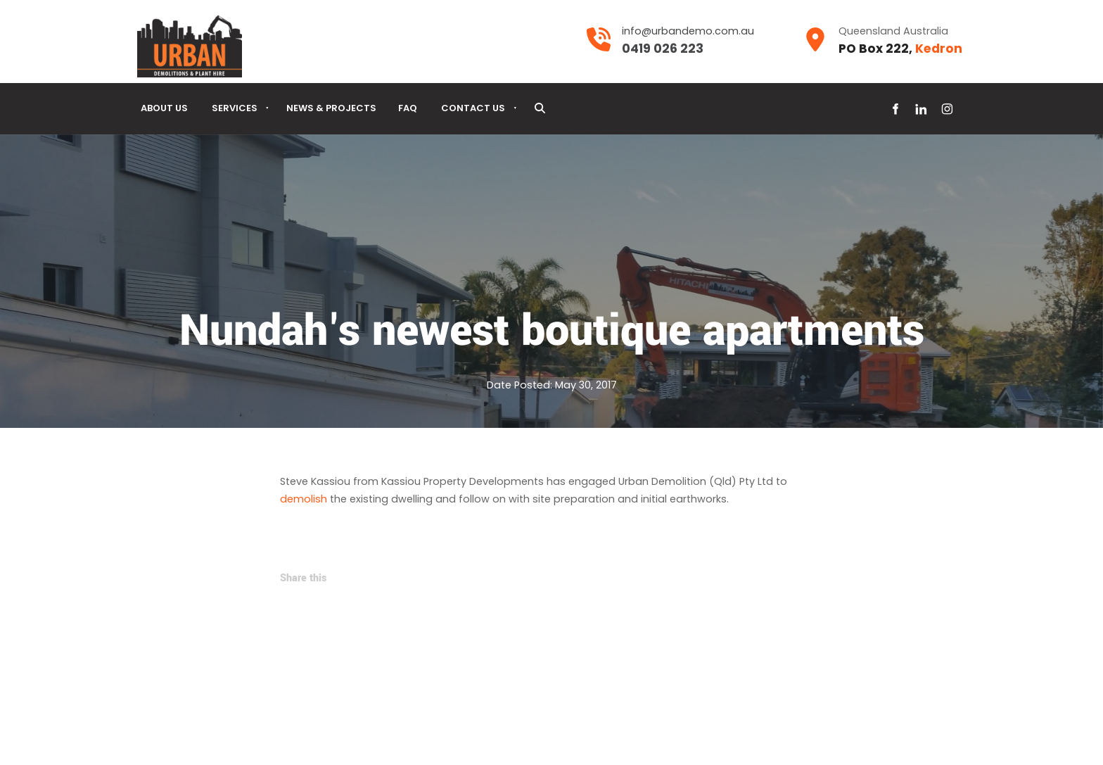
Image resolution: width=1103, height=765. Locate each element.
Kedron (938, 48)
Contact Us (473, 108)
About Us (164, 108)
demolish (303, 499)
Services (234, 108)
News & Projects (331, 108)
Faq (407, 108)
